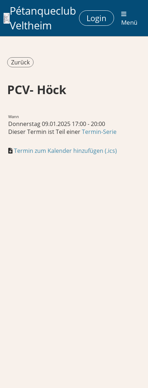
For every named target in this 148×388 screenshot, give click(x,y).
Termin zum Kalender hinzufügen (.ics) (65, 151)
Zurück (20, 62)
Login (97, 18)
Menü (129, 18)
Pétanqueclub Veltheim (43, 18)
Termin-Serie (99, 132)
